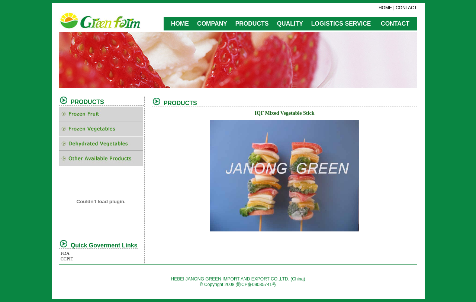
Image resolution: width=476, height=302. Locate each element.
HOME (385, 7)
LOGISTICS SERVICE (341, 23)
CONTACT (406, 7)
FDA (65, 253)
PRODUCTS (252, 23)
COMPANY (212, 23)
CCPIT (67, 259)
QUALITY (290, 23)
